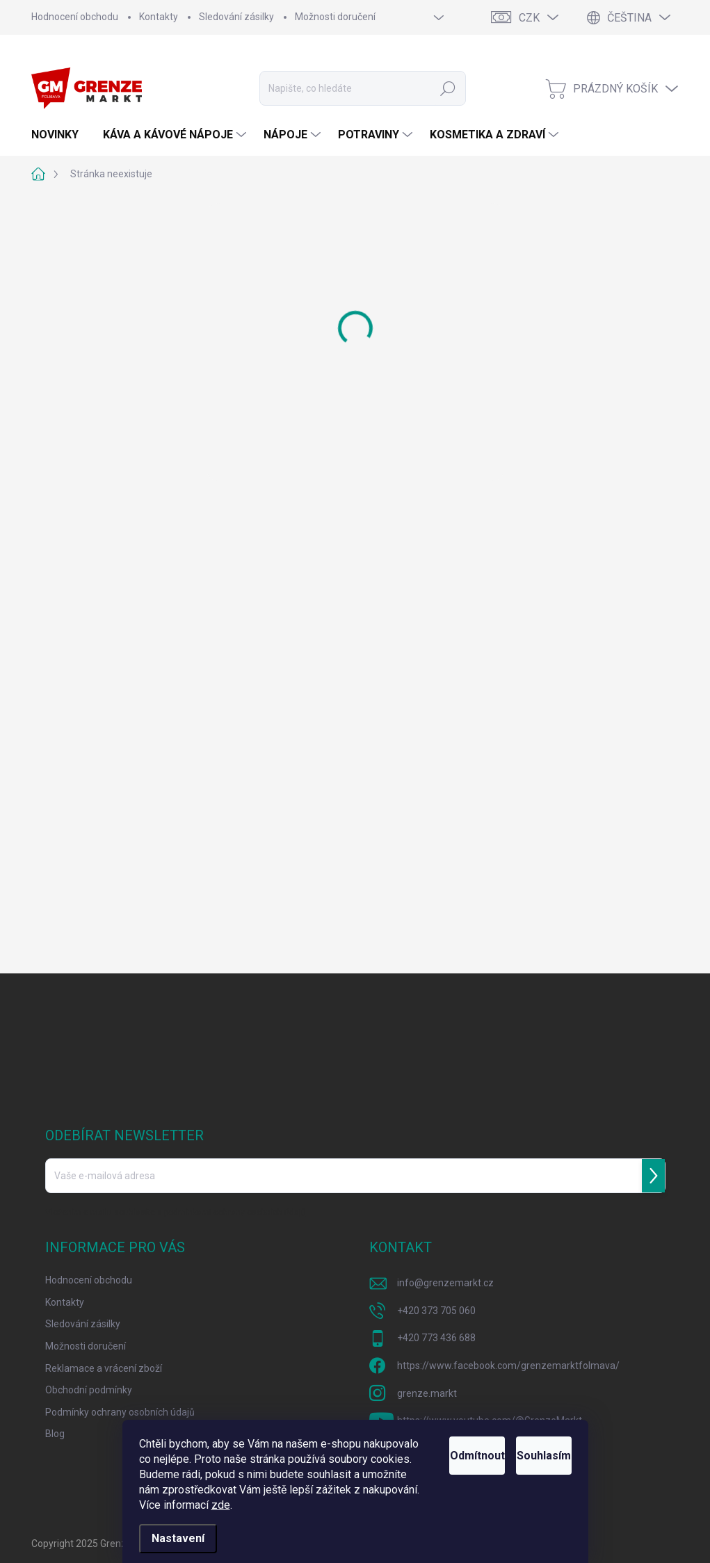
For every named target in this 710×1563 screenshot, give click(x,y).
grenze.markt (427, 1393)
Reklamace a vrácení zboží (103, 1368)
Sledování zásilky (236, 16)
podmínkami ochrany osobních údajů (235, 1212)
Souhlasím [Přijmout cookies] (527, 1440)
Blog (55, 1433)
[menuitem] (60, 135)
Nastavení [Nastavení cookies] (178, 1538)
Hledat (448, 88)
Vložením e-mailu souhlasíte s (175, 1212)
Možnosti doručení (335, 16)
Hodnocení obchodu (74, 16)
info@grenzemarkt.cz (445, 1282)
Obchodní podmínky (88, 1389)
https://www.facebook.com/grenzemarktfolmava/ (508, 1365)
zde (280, 1505)
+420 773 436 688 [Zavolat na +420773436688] (436, 1337)
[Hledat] (362, 88)
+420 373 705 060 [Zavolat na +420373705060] (436, 1310)
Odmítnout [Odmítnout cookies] (426, 1440)
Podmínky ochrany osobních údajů (120, 1412)
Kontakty (158, 16)
